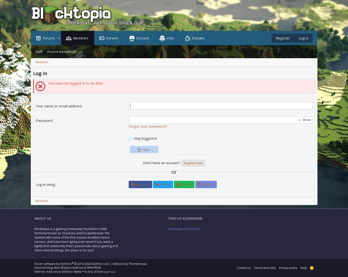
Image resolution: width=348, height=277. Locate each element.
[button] (58, 38)
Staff (39, 51)
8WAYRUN (94, 268)
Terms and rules (265, 268)
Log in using (45, 184)
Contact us (244, 268)
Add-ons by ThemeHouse (129, 264)
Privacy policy (288, 268)
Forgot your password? (148, 126)
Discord (142, 38)
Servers (112, 38)
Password (44, 120)
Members (81, 38)
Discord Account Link (62, 51)
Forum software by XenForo (71, 264)
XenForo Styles (71, 272)
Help (303, 268)
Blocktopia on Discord (183, 229)
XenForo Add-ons (46, 272)
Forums (49, 38)
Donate (198, 38)
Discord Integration (47, 268)
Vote (170, 38)
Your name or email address (59, 106)
